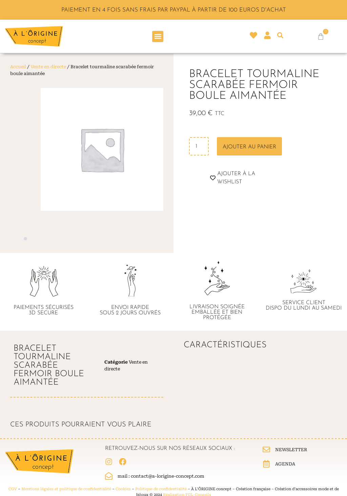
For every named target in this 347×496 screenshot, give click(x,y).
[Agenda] (266, 463)
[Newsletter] (266, 449)
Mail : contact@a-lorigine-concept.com (161, 476)
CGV (12, 489)
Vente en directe (48, 66)
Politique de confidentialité (161, 489)
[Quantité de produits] (199, 146)
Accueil (18, 66)
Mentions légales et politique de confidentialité (66, 489)
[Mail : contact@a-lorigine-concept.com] (109, 476)
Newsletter (291, 449)
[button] (157, 36)
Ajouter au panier (249, 147)
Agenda (285, 463)
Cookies (123, 489)
